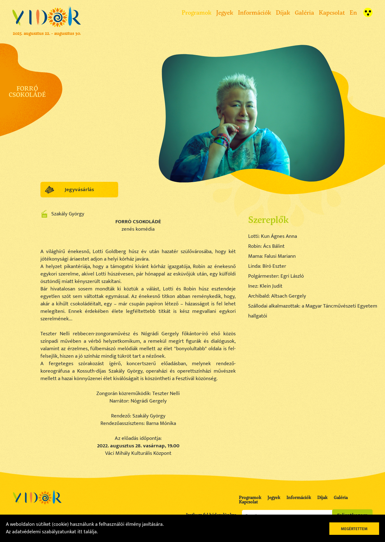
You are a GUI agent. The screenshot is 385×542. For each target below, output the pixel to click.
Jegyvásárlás (79, 189)
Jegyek (224, 12)
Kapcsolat (332, 12)
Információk (254, 12)
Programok (196, 12)
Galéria (304, 12)
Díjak (283, 12)
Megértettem (354, 529)
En (353, 12)
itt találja (87, 532)
